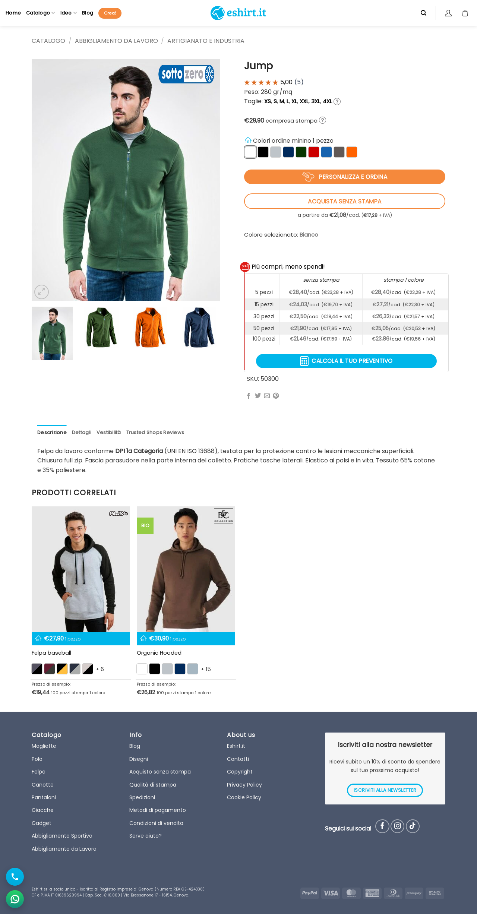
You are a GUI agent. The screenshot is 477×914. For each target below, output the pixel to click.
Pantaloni (44, 797)
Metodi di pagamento (157, 810)
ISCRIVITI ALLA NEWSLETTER (385, 790)
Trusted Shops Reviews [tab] (155, 432)
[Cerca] (423, 13)
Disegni (138, 759)
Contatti (238, 759)
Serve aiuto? (145, 835)
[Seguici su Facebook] (382, 826)
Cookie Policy (244, 797)
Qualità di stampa (152, 784)
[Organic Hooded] (186, 569)
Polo (37, 759)
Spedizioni (142, 797)
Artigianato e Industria (205, 41)
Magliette (44, 746)
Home (13, 13)
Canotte (43, 784)
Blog (87, 13)
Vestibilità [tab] (109, 432)
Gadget (41, 823)
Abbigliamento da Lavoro (116, 41)
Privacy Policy (244, 784)
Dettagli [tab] (81, 432)
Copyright (240, 771)
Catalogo (40, 12)
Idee (68, 12)
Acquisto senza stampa (160, 771)
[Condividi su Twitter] (258, 396)
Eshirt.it (236, 746)
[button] (41, 292)
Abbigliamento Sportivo (62, 835)
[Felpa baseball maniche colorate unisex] (81, 569)
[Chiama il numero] (15, 877)
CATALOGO (48, 41)
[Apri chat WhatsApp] (15, 899)
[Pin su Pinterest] (276, 396)
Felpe (38, 771)
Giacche (43, 810)
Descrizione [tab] (52, 432)
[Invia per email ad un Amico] (267, 396)
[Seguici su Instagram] (397, 826)
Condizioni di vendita (156, 823)
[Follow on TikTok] (413, 826)
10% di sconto (389, 761)
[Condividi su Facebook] (249, 396)
